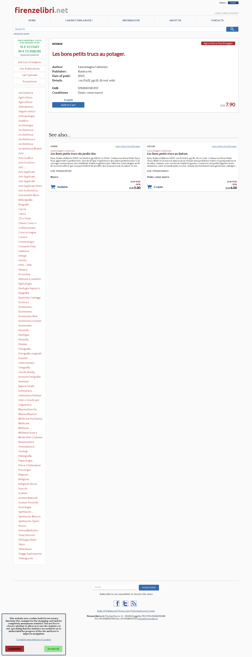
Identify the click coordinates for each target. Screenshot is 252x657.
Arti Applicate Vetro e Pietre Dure (30, 186)
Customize (15, 648)
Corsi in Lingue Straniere (27, 233)
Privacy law (124, 611)
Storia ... (23, 525)
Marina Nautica (27, 414)
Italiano (222, 3)
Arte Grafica (25, 158)
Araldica (23, 120)
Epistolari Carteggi (29, 297)
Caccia (22, 209)
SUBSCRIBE (149, 587)
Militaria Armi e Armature (27, 433)
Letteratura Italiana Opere (29, 396)
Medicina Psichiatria (30, 418)
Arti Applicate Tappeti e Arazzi (27, 181)
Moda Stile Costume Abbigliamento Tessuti (30, 437)
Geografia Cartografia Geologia (25, 368)
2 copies (158, 187)
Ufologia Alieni (27, 539)
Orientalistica (26, 446)
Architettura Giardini (25, 144)
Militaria (23, 428)
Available (62, 187)
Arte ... (22, 153)
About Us (175, 20)
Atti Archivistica (27, 190)
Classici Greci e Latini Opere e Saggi (30, 223)
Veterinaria (25, 549)
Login (218, 13)
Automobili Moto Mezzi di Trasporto (29, 195)
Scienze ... (23, 493)
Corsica (22, 237)
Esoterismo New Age (28, 316)
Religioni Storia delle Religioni (27, 484)
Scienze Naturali (28, 497)
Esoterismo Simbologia (25, 326)
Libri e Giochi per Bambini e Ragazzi (29, 400)
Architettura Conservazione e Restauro (28, 135)
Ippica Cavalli (26, 386)
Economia (24, 274)
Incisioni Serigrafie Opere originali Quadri (29, 377)
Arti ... (21, 167)
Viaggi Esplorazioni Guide (30, 554)
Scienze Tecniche (28, 502)
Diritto (22, 260)
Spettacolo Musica (29, 516)
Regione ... (24, 474)
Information (131, 20)
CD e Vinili (24, 218)
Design (22, 255)
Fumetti (23, 358)
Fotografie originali (29, 353)
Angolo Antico (27, 111)
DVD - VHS (25, 265)
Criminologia (26, 241)
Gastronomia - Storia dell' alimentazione (27, 363)
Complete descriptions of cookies (33, 639)
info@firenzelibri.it (148, 619)
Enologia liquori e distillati (29, 288)
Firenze (22, 344)
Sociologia (24, 507)
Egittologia (25, 283)
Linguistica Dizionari (24, 405)
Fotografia (24, 348)
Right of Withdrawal (107, 611)
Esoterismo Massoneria (25, 312)
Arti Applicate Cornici (26, 177)
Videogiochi (25, 558)
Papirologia (25, 460)
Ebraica (22, 269)
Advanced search (21, 34)
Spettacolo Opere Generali (28, 521)
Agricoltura (25, 97)
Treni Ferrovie (26, 535)
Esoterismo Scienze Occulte (29, 321)
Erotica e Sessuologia (25, 302)
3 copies (68, 100)
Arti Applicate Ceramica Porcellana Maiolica (30, 172)
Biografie (23, 204)
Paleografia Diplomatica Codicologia (25, 456)
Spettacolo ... (25, 511)
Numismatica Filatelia (26, 442)
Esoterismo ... (26, 307)
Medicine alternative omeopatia (24, 423)
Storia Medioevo (28, 530)
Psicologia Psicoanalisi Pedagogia (25, 470)
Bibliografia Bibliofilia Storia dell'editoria (28, 200)
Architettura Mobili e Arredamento (30, 149)
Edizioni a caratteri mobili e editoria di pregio (29, 279)
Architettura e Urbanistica (26, 139)
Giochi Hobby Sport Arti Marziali (29, 372)
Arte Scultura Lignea (26, 163)
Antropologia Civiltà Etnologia (28, 116)
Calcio (22, 213)
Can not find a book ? (79, 20)
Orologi (23, 451)
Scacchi (22, 488)
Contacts (217, 20)
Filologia (23, 334)
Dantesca (23, 251)
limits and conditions (29, 55)
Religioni (23, 479)
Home (32, 20)
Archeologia (25, 125)
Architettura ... (26, 130)
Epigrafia (23, 293)
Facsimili (23, 330)
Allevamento (25, 106)
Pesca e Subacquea (29, 465)
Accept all (53, 648)
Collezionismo (27, 227)
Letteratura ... (26, 390)
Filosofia (23, 339)
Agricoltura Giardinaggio (26, 102)
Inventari (23, 381)
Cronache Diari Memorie (27, 247)
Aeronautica (25, 92)
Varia (21, 544)
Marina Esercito (27, 409)
